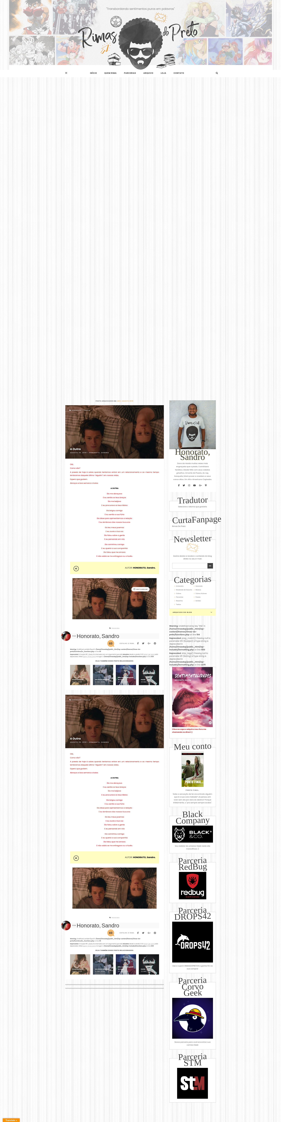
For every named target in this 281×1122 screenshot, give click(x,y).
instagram (140, 589)
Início (93, 73)
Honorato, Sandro (99, 453)
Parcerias (130, 73)
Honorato (77, 410)
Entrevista (180, 586)
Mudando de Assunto (184, 590)
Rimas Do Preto (179, 526)
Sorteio (198, 601)
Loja (163, 73)
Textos (178, 604)
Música (198, 590)
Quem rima (110, 73)
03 (110, 643)
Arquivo (148, 73)
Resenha (179, 601)
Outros (178, 593)
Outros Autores (201, 593)
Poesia (87, 410)
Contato (179, 73)
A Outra (75, 449)
